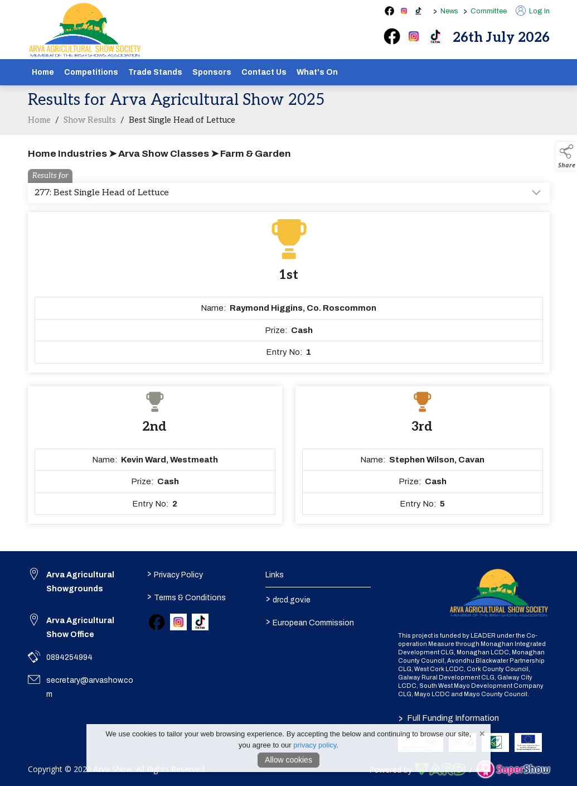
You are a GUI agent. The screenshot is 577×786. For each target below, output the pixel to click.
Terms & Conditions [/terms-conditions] (186, 596)
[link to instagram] (178, 622)
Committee (489, 11)
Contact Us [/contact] (264, 72)
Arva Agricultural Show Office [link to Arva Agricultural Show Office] (80, 627)
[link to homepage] (85, 30)
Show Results (90, 131)
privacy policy (314, 745)
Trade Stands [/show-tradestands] (155, 72)
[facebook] (392, 36)
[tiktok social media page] (418, 11)
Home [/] (43, 72)
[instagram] (413, 36)
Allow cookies (288, 759)
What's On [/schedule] (317, 72)
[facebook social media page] (389, 11)
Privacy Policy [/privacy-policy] (175, 573)
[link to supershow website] (513, 769)
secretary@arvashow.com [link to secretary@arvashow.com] (89, 687)
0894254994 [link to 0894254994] (69, 657)
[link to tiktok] (200, 622)
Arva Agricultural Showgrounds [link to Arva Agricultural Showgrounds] (80, 582)
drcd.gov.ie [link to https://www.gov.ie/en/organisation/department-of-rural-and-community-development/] (288, 598)
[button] (566, 156)
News (449, 11)
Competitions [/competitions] (91, 72)
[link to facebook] (156, 622)
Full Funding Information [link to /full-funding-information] (449, 717)
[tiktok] (435, 36)
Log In (533, 11)
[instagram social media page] (404, 11)
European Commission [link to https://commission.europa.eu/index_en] (310, 621)
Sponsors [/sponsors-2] (211, 72)
